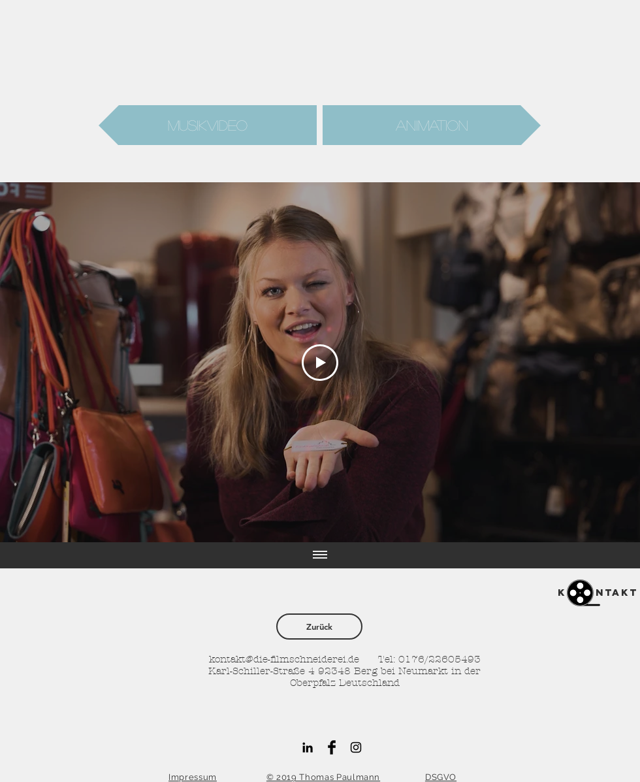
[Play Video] (320, 362)
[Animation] (432, 125)
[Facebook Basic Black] (332, 747)
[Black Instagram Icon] (356, 747)
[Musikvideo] (208, 125)
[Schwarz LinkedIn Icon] (307, 747)
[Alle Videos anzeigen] (320, 555)
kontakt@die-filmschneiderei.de (284, 659)
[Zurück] (319, 626)
